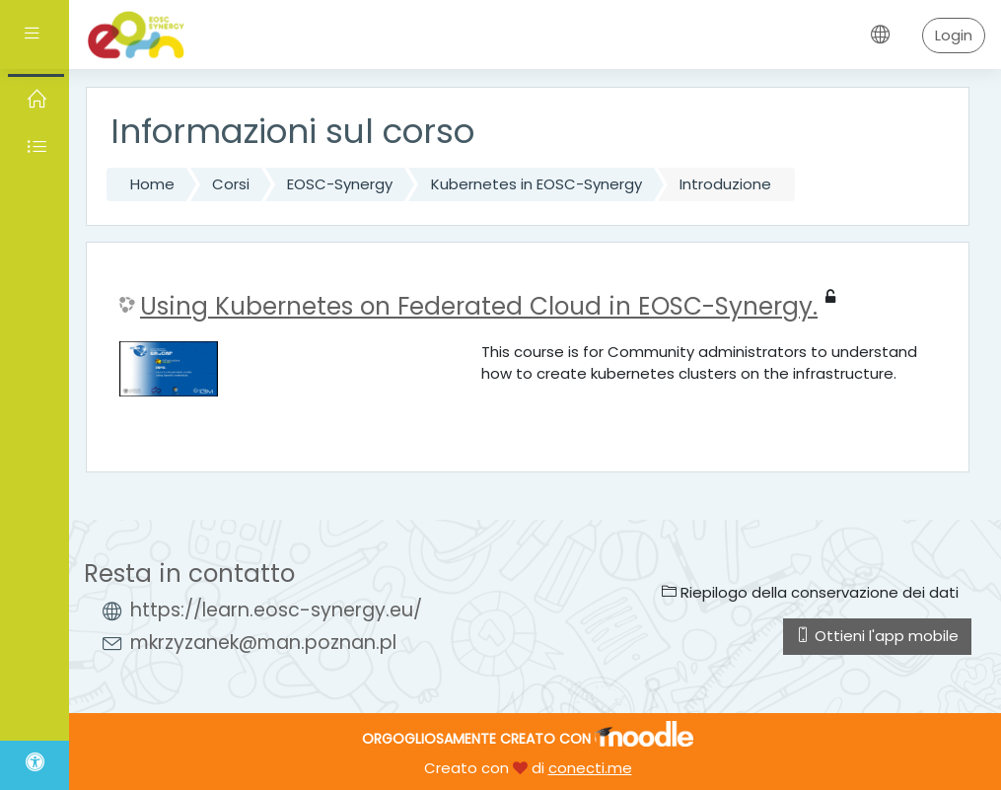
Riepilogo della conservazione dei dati (810, 592)
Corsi (231, 184)
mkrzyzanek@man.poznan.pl (263, 642)
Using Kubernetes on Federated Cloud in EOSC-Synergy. (479, 307)
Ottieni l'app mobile (877, 635)
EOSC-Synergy (340, 184)
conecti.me (590, 767)
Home (152, 184)
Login (953, 35)
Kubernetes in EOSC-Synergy (536, 184)
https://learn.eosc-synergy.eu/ (276, 610)
